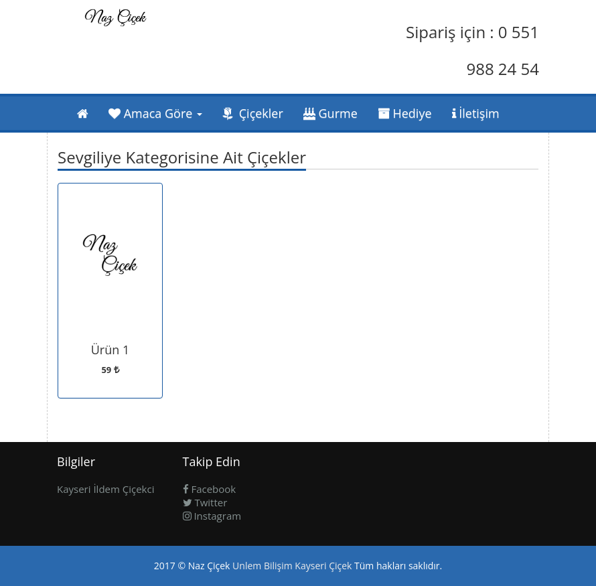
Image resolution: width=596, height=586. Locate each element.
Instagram (212, 515)
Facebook (209, 489)
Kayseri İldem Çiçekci (105, 489)
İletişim (476, 113)
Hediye (405, 113)
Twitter (205, 502)
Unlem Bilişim (262, 565)
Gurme (330, 113)
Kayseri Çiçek (323, 565)
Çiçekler (252, 113)
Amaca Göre (155, 113)
